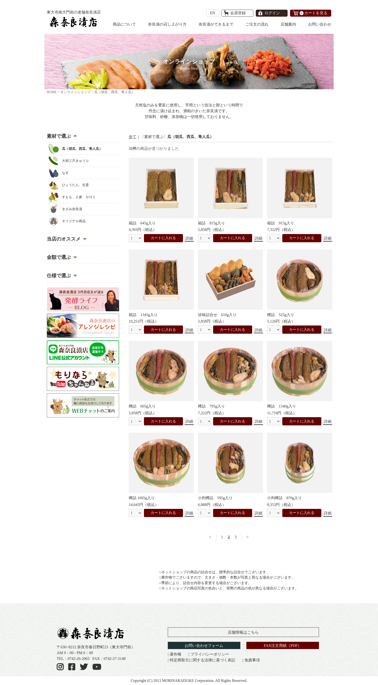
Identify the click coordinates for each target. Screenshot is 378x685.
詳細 (189, 238)
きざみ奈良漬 (71, 209)
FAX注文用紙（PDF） (282, 645)
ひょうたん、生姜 (74, 185)
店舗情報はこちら (243, 632)
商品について (124, 24)
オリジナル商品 (73, 221)
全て (132, 137)
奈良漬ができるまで (216, 24)
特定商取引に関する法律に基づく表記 (202, 660)
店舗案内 (288, 24)
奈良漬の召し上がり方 (167, 24)
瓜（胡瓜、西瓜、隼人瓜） (81, 149)
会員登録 (238, 13)
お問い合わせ (319, 24)
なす (64, 173)
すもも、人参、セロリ (78, 197)
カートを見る (314, 13)
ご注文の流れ (257, 24)
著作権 (175, 654)
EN (212, 13)
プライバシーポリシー (209, 654)
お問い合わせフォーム (204, 645)
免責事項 (252, 660)
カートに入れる (163, 238)
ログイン (272, 13)
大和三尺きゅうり (74, 161)
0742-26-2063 (79, 659)
